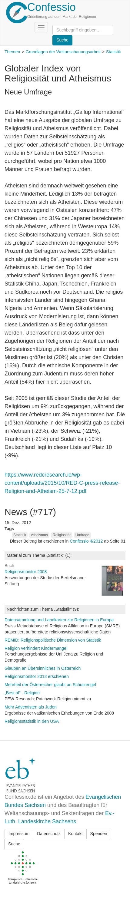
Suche (14, 843)
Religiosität (62, 535)
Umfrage (82, 535)
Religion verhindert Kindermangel (36, 648)
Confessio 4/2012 (87, 541)
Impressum (18, 833)
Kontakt (75, 833)
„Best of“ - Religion (22, 692)
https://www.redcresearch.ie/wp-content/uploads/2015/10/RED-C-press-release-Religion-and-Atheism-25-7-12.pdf (62, 483)
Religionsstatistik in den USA (32, 721)
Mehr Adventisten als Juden (31, 707)
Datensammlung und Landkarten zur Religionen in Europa (59, 619)
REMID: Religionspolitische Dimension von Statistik (53, 640)
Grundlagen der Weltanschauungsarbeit (63, 51)
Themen (12, 51)
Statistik (113, 51)
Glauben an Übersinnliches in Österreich (43, 668)
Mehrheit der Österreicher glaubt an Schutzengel (50, 684)
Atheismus (39, 535)
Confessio (51, 7)
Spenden (98, 833)
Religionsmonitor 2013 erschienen (37, 676)
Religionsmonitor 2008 (26, 571)
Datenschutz (49, 833)
